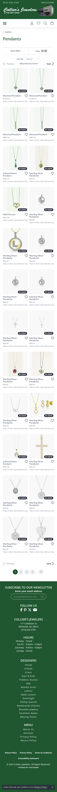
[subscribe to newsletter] (42, 596)
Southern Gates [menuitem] (28, 713)
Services (28, 733)
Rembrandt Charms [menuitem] (28, 705)
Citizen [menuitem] (28, 668)
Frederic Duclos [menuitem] (28, 679)
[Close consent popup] (52, 787)
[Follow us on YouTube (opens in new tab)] (35, 610)
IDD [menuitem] (28, 683)
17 (41, 571)
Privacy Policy (28, 736)
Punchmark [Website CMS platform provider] (34, 767)
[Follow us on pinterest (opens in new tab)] (25, 610)
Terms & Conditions (43, 752)
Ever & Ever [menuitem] (28, 676)
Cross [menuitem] (28, 672)
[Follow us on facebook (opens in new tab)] (21, 610)
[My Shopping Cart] (51, 23)
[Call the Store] (28, 629)
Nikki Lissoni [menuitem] (28, 694)
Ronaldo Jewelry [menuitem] (28, 709)
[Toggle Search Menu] (45, 23)
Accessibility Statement (28, 758)
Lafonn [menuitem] (28, 690)
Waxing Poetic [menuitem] (28, 716)
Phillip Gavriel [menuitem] (28, 702)
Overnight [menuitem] (28, 698)
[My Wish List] (38, 23)
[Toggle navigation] (4, 23)
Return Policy (28, 740)
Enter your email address (28, 591)
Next (49, 63)
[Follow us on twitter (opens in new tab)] (30, 610)
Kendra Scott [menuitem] (28, 687)
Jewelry (8, 32)
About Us (28, 729)
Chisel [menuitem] (28, 664)
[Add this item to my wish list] (26, 95)
